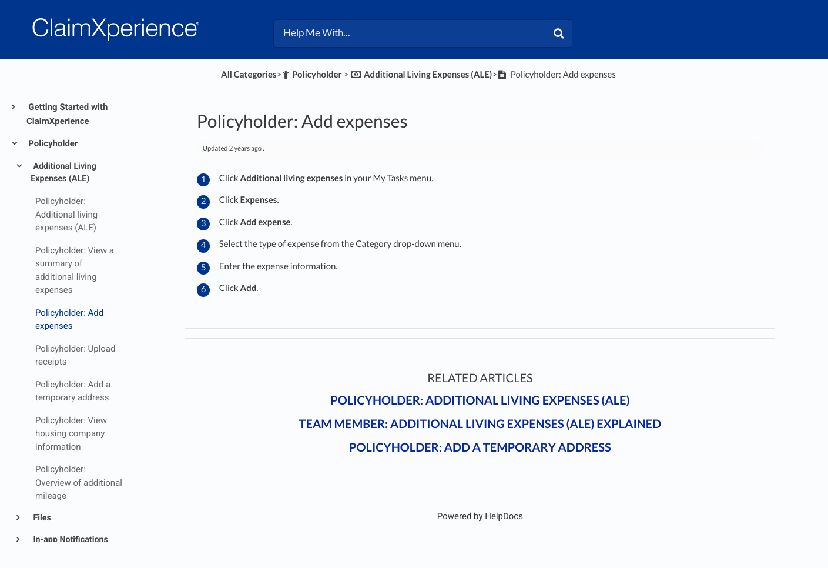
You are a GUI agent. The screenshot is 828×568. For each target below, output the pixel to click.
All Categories (248, 74)
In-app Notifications (69, 539)
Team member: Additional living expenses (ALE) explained (480, 424)
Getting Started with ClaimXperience (67, 114)
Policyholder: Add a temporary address (480, 447)
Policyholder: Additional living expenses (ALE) (479, 400)
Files (41, 518)
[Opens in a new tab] (480, 516)
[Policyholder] (311, 74)
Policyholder (52, 143)
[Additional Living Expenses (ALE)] (421, 74)
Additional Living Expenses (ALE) (63, 172)
